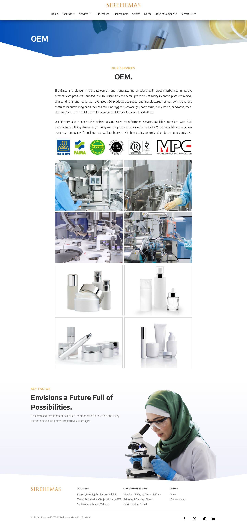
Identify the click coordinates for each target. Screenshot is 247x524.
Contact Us (187, 13)
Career (173, 494)
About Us (67, 13)
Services (83, 13)
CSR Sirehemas (177, 499)
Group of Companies (166, 13)
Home (54, 13)
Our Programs (120, 13)
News (147, 13)
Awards (136, 13)
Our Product (102, 13)
